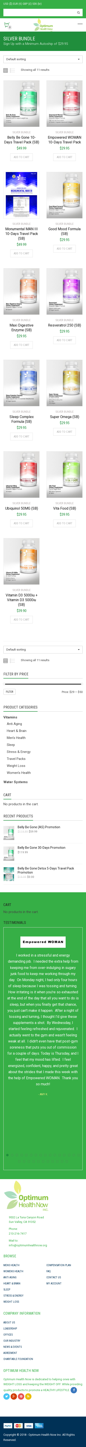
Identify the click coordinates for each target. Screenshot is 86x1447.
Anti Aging (14, 724)
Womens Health (13, 1271)
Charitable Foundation (18, 1359)
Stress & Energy (19, 752)
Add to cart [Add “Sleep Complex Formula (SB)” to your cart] (21, 436)
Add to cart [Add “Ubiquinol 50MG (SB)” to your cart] (21, 523)
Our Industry (11, 1340)
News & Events (12, 1346)
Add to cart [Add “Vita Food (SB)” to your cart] (64, 523)
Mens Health (11, 1265)
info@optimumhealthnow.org (28, 1245)
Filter (9, 691)
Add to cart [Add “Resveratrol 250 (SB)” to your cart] (64, 340)
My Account (54, 1283)
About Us (9, 1322)
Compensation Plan (58, 1265)
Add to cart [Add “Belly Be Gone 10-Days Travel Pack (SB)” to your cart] (21, 157)
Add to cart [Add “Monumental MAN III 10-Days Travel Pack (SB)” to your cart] (21, 253)
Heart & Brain (16, 731)
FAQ (48, 1271)
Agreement (10, 1353)
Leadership (10, 1328)
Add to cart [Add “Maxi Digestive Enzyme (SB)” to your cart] (21, 345)
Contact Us (53, 1277)
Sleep (11, 745)
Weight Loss (16, 766)
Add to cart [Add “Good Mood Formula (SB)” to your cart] (64, 248)
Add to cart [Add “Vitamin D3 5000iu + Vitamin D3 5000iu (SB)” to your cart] (21, 619)
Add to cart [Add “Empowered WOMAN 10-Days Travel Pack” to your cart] (64, 157)
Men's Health (16, 738)
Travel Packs (16, 759)
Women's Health (19, 773)
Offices (8, 1334)
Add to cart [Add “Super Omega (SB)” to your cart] (64, 431)
